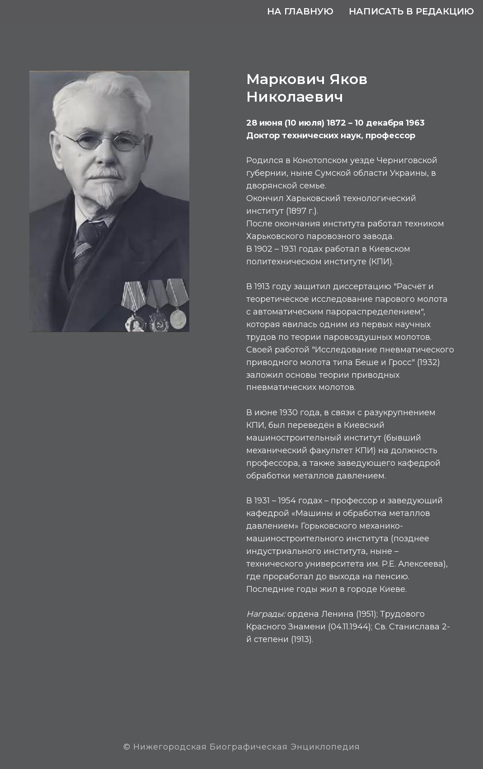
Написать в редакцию (411, 11)
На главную (300, 11)
